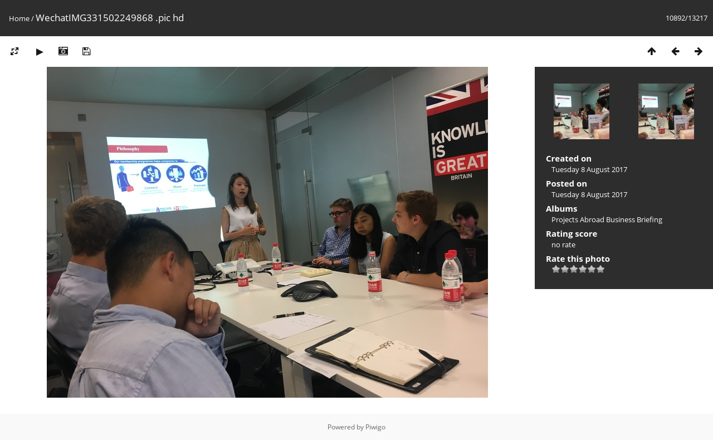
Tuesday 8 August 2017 (589, 169)
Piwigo (375, 427)
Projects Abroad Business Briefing (606, 219)
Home (19, 18)
